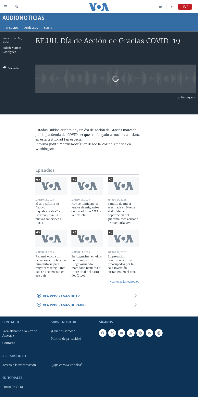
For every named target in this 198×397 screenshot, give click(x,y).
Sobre (48, 28)
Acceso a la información (19, 365)
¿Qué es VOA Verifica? (67, 365)
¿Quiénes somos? (63, 331)
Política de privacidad (66, 339)
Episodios (12, 28)
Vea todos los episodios (124, 281)
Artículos (31, 28)
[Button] (11, 69)
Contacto (8, 343)
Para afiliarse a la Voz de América (19, 333)
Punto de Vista (12, 387)
